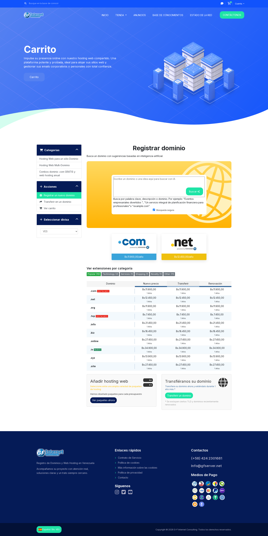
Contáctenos (232, 14)
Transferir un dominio (179, 395)
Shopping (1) (142, 274)
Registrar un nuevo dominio (57, 195)
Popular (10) (94, 274)
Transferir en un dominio (55, 201)
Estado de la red (201, 15)
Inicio (105, 15)
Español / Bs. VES (49, 529)
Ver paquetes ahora (103, 400)
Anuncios (139, 15)
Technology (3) (110, 274)
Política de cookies (128, 462)
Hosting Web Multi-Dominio (54, 165)
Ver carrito (47, 208)
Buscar (194, 191)
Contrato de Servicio (129, 457)
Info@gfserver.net (206, 466)
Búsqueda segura (163, 210)
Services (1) (127, 274)
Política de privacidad (130, 472)
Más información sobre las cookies (137, 467)
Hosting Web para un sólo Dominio (58, 158)
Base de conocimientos (168, 15)
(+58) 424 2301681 (206, 458)
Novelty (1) (156, 274)
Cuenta (239, 3)
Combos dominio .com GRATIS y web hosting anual (57, 173)
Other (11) (169, 274)
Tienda (120, 15)
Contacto (123, 477)
